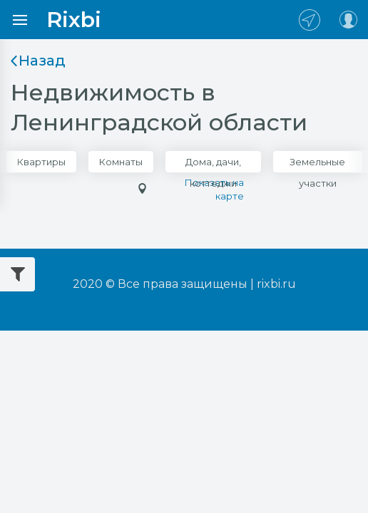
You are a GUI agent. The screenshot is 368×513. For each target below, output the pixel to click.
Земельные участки (317, 164)
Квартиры (41, 161)
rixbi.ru (276, 284)
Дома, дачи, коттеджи (213, 164)
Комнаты (121, 161)
